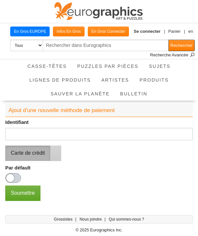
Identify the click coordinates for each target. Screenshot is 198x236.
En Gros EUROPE (30, 31)
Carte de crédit (28, 153)
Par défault (18, 167)
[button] (149, 31)
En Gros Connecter (108, 31)
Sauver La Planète (80, 93)
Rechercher (181, 45)
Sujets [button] (160, 66)
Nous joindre (91, 219)
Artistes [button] (115, 80)
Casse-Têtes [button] (47, 66)
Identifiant (17, 122)
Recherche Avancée (172, 54)
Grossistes (64, 219)
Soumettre (23, 193)
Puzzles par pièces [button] (107, 66)
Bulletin (133, 93)
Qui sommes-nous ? (126, 219)
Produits (153, 80)
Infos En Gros (69, 31)
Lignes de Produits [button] (60, 80)
